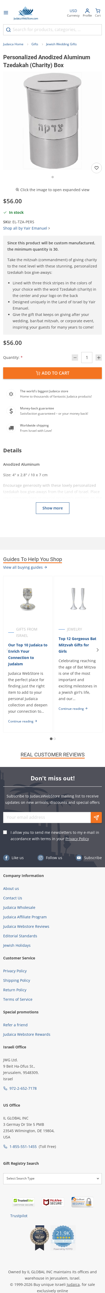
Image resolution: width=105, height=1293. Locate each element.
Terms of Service (17, 999)
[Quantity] (86, 357)
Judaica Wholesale (19, 907)
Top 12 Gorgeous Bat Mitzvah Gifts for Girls (77, 645)
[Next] (97, 650)
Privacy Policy (77, 838)
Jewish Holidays (17, 945)
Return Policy (14, 989)
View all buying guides (25, 567)
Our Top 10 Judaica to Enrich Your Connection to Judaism (27, 654)
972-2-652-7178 (23, 1088)
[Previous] (7, 650)
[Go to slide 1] (52, 177)
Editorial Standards (20, 935)
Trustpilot (18, 1215)
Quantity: (13, 357)
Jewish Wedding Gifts (61, 44)
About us (11, 888)
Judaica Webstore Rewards (26, 1034)
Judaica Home (13, 44)
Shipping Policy (16, 980)
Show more (52, 508)
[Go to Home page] (26, 13)
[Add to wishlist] (96, 168)
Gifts (34, 44)
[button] (52, 121)
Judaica (73, 1284)
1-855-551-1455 (23, 1146)
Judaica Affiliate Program (25, 916)
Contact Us (12, 897)
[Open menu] (5, 13)
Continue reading (22, 721)
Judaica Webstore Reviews (26, 926)
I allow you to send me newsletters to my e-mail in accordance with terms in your (55, 835)
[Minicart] (98, 13)
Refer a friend (15, 1024)
